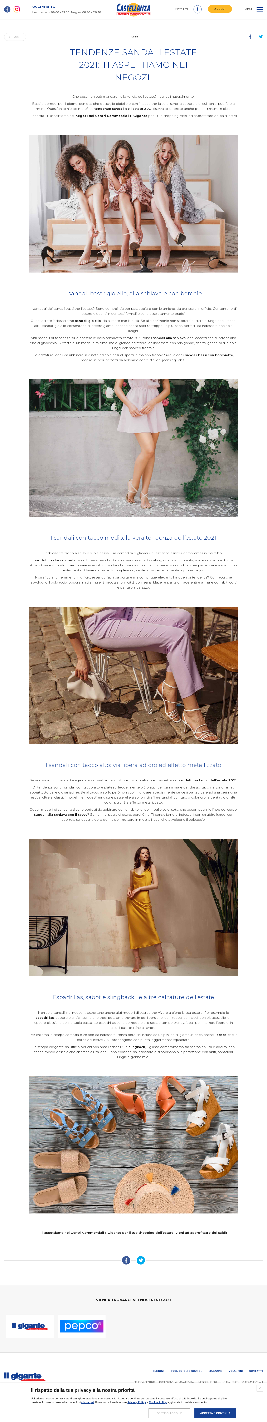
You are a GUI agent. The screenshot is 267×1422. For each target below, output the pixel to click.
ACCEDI (219, 8)
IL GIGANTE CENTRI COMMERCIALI (242, 1382)
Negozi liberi (207, 1382)
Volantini (236, 1371)
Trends (133, 36)
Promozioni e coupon (186, 1371)
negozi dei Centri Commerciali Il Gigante (111, 116)
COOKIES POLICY (234, 1408)
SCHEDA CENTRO (144, 1382)
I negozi (159, 1371)
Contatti (256, 1371)
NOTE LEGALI (182, 1408)
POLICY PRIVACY (207, 1408)
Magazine (215, 1371)
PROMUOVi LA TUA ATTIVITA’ (176, 1382)
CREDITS (257, 1408)
